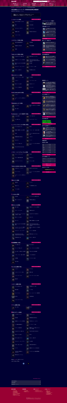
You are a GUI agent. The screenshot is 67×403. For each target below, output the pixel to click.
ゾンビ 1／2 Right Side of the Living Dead (34, 134)
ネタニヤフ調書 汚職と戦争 (19, 157)
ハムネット (16, 80)
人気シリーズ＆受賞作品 (16, 393)
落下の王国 (16, 261)
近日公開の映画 (42, 3)
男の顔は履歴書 (32, 45)
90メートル (16, 220)
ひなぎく (31, 154)
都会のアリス (17, 185)
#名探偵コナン (44, 122)
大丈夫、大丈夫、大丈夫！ (19, 344)
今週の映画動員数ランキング (46, 38)
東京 (43, 144)
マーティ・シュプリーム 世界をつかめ (20, 98)
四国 (49, 150)
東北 (49, 147)
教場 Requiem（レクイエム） (34, 56)
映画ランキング (51, 3)
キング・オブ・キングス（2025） (34, 275)
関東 (49, 144)
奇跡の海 (16, 182)
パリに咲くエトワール (18, 314)
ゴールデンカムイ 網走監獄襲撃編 (34, 351)
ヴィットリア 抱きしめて (18, 143)
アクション (44, 158)
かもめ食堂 (31, 77)
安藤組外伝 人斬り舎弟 (18, 45)
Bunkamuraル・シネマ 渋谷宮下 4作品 (19, 113)
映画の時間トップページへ (15, 384)
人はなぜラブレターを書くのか (19, 56)
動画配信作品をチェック (49, 66)
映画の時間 (12, 7)
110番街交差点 (32, 296)
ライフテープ (31, 21)
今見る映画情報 (48, 393)
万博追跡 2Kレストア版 (33, 286)
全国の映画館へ (49, 154)
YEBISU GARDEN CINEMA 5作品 (18, 166)
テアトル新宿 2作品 (15, 305)
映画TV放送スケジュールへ (48, 138)
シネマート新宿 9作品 (16, 284)
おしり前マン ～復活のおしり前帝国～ (20, 252)
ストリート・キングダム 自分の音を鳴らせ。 (35, 144)
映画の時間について (49, 394)
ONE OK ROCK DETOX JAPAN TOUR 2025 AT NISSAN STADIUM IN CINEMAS (35, 60)
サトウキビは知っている (18, 126)
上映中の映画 (24, 3)
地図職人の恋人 (17, 31)
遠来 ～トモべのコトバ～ (18, 199)
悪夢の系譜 (16, 289)
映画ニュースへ (49, 92)
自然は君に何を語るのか (33, 31)
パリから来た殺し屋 (32, 254)
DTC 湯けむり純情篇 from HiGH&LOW (18, 352)
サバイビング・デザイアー (19, 28)
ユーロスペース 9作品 (16, 19)
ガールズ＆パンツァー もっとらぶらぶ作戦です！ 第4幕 (20, 214)
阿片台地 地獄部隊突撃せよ (19, 42)
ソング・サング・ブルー (33, 80)
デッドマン (31, 182)
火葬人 (16, 133)
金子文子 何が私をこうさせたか (19, 21)
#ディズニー (49, 122)
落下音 (30, 126)
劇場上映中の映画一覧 (49, 52)
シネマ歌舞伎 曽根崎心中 (18, 324)
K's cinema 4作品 (15, 194)
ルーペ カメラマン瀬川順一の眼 (34, 196)
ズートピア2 (17, 105)
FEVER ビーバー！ (32, 314)
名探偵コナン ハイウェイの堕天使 (20, 59)
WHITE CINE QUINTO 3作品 (17, 92)
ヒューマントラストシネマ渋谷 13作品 (19, 124)
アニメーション (51, 158)
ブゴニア (31, 94)
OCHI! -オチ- (31, 217)
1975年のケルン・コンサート (19, 168)
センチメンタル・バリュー (33, 119)
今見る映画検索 (52, 1)
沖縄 (49, 152)
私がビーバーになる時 (18, 217)
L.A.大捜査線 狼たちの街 (33, 185)
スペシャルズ (31, 87)
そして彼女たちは (17, 119)
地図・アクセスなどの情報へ (36, 19)
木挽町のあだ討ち (32, 210)
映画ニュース (48, 390)
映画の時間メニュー (15, 3)
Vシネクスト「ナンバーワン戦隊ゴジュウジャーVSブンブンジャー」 (20, 227)
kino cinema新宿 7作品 (16, 266)
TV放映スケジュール (49, 392)
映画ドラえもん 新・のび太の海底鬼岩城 (20, 63)
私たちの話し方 (32, 244)
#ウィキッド (48, 120)
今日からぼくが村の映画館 (33, 251)
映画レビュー (48, 116)
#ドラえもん (44, 120)
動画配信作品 (48, 391)
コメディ (44, 161)
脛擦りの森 (31, 272)
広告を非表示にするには (36, 378)
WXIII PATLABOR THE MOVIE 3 (34, 331)
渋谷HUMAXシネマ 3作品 (16, 103)
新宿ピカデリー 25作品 (16, 312)
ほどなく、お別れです (33, 237)
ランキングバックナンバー (39, 391)
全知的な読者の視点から (33, 344)
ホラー (50, 161)
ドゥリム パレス (32, 28)
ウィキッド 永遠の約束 (18, 87)
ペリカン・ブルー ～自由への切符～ (20, 254)
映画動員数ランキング (38, 390)
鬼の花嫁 (16, 317)
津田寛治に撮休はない (33, 199)
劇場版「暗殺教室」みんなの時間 (34, 220)
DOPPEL (16, 296)
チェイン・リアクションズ (19, 154)
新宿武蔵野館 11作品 (15, 242)
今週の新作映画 (33, 3)
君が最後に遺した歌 (18, 237)
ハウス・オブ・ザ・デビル (19, 299)
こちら (15, 359)
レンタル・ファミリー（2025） (19, 77)
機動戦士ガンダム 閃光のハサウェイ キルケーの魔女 (35, 328)
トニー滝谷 (31, 289)
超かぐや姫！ (17, 108)
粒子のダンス (31, 157)
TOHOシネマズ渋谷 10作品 (17, 54)
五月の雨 (16, 196)
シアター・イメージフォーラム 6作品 (19, 152)
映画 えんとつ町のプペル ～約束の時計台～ (35, 106)
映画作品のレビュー (16, 394)
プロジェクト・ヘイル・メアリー (20, 66)
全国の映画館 (26, 390)
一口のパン (31, 136)
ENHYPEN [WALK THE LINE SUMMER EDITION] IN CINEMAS (19, 234)
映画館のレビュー (26, 391)
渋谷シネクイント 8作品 (16, 75)
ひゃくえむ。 (31, 268)
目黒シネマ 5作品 (15, 180)
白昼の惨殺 (31, 42)
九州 (43, 152)
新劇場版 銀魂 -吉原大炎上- (19, 136)
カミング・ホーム (17, 171)
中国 (43, 150)
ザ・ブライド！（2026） (33, 66)
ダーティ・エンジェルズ (18, 210)
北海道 (43, 147)
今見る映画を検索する (18, 7)
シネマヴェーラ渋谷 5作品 (17, 40)
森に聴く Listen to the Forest (33, 168)
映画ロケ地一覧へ (48, 165)
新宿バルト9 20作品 (15, 205)
